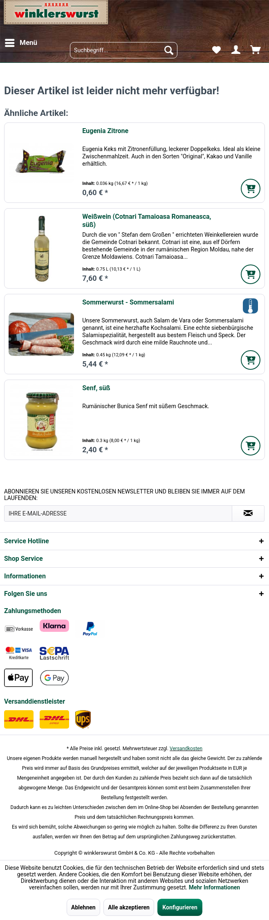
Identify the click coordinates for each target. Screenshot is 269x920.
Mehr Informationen (214, 887)
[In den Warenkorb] (250, 188)
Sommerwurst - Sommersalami (128, 302)
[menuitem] (20, 43)
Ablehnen (83, 907)
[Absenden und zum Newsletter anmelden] (248, 513)
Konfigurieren (179, 907)
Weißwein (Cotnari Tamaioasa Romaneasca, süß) (146, 221)
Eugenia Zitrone (105, 131)
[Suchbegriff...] (123, 50)
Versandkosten (186, 748)
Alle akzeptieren (129, 907)
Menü (21, 41)
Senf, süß (96, 388)
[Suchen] (168, 50)
